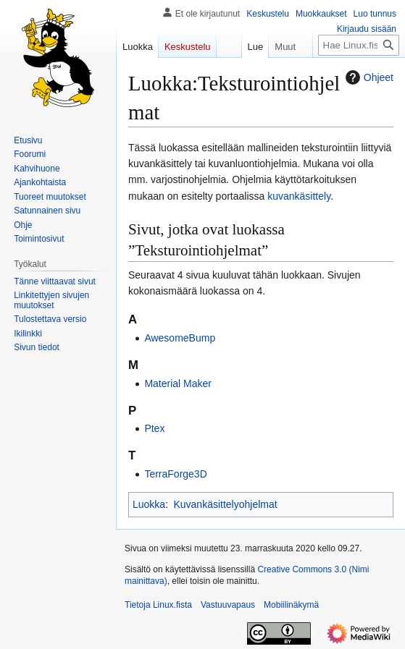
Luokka (149, 504)
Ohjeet (367, 77)
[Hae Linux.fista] (358, 45)
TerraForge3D (175, 474)
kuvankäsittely (298, 196)
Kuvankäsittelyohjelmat (225, 504)
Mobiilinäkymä (291, 605)
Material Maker (178, 383)
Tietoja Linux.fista (158, 605)
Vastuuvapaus (228, 605)
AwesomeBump (179, 338)
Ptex (154, 428)
